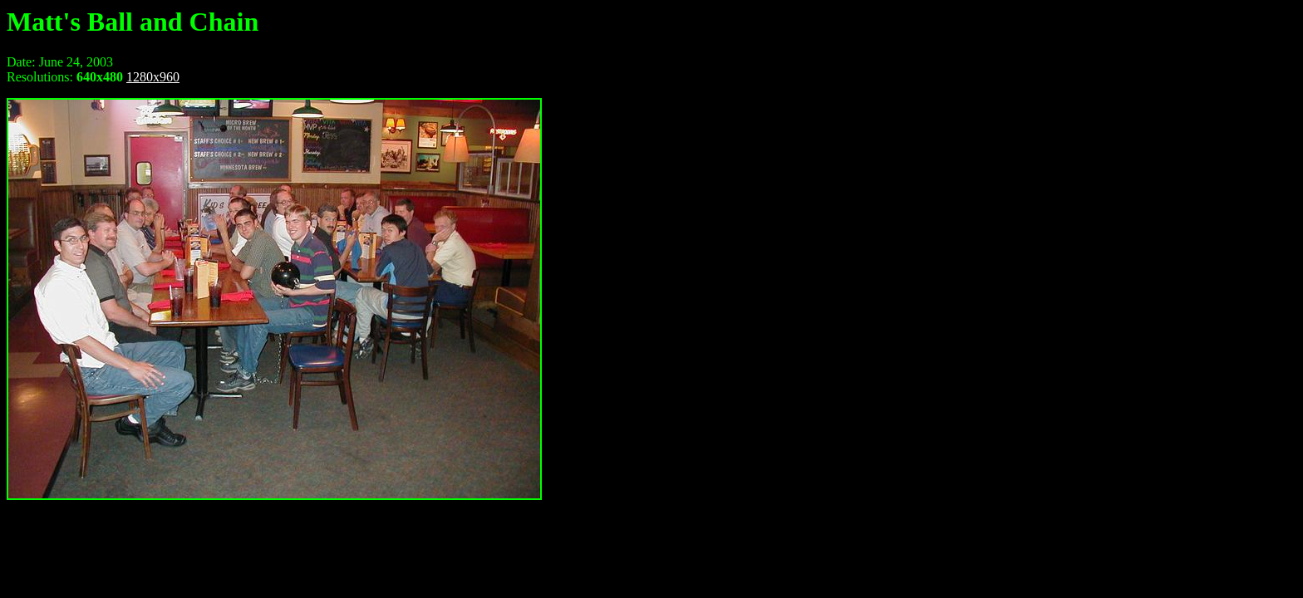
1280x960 (152, 77)
